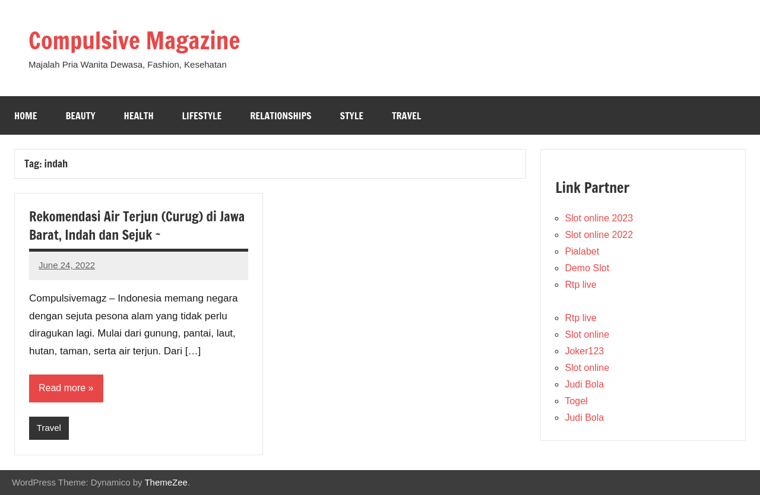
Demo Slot (587, 268)
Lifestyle (202, 115)
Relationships (280, 115)
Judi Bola (584, 384)
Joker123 (584, 351)
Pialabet (582, 251)
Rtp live (580, 285)
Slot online (587, 334)
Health (139, 115)
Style (351, 115)
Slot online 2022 (599, 235)
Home (25, 115)
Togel (576, 401)
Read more (62, 388)
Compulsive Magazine (134, 40)
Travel (406, 115)
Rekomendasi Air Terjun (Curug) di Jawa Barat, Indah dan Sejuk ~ (137, 225)
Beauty (80, 115)
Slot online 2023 (599, 218)
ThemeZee (166, 482)
